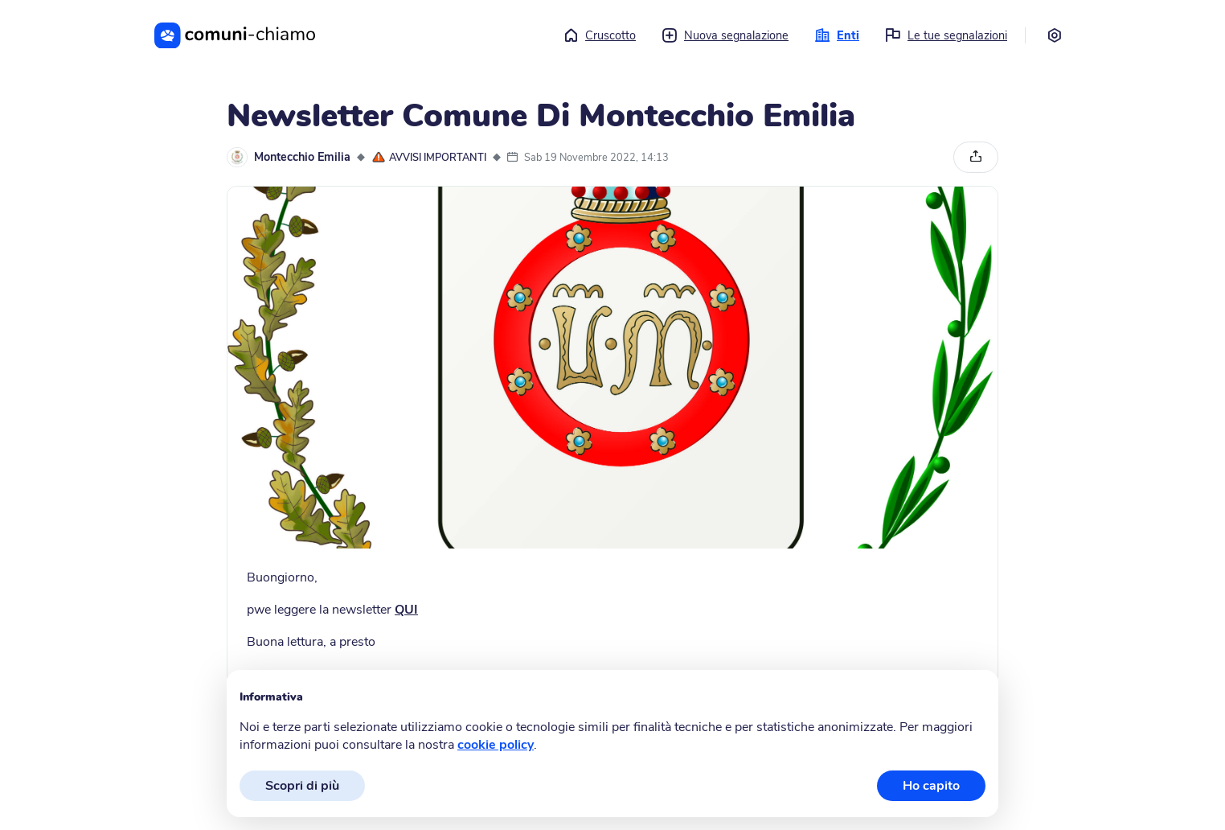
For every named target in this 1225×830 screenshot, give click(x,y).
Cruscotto (599, 35)
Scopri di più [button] (302, 786)
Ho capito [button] (931, 786)
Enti (836, 35)
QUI (406, 609)
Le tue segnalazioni (946, 35)
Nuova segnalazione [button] (725, 35)
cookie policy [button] (495, 745)
